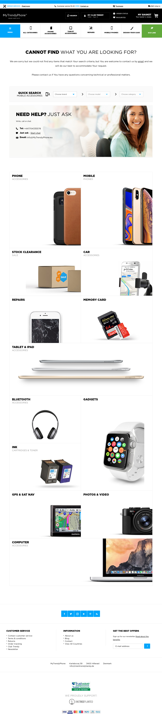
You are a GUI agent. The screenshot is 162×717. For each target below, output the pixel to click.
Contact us (84, 6)
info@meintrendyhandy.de (82, 666)
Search (72, 16)
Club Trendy (13, 646)
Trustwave (118, 6)
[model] (98, 94)
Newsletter (13, 649)
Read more (26, 6)
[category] (131, 94)
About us (69, 636)
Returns (11, 641)
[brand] (65, 94)
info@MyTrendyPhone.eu (40, 137)
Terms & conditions (17, 638)
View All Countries (73, 644)
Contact (68, 641)
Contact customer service (20, 636)
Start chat (35, 133)
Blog (67, 638)
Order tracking (15, 644)
